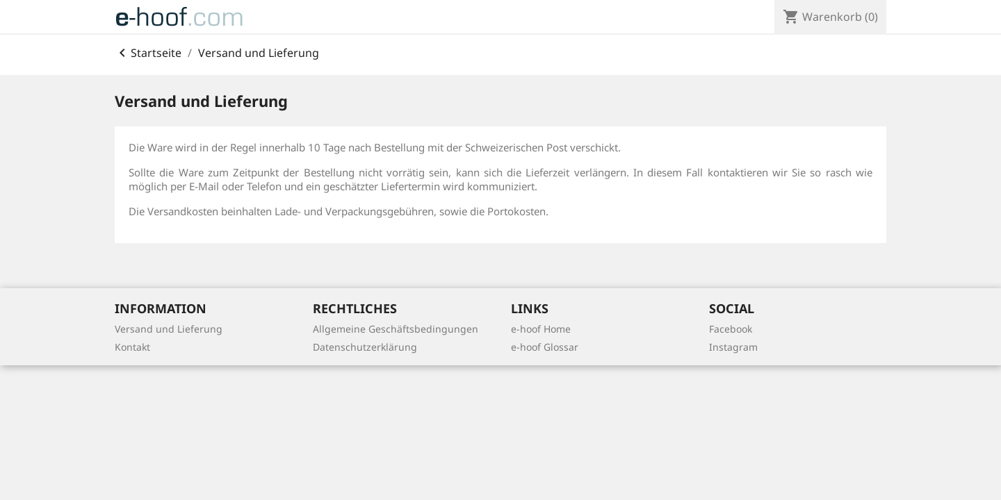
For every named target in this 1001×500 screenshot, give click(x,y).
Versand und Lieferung (168, 328)
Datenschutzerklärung (365, 346)
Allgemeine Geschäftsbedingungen (395, 328)
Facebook (730, 328)
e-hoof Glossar (544, 346)
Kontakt (132, 346)
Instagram (733, 346)
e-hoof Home (541, 328)
